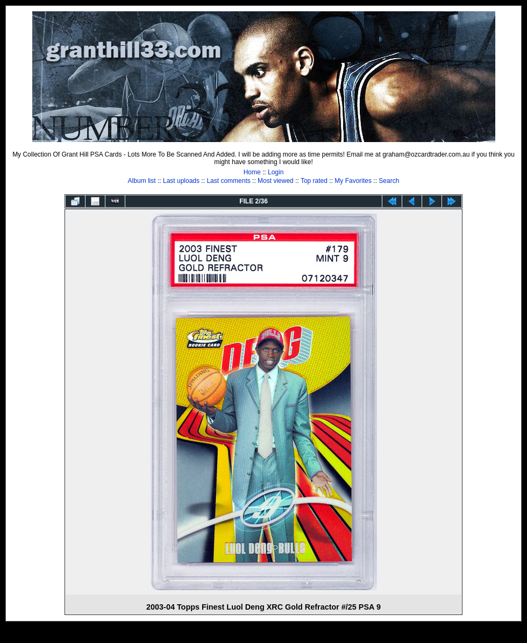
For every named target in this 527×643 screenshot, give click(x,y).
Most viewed (276, 181)
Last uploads (181, 181)
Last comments (228, 181)
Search (389, 181)
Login (275, 172)
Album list (142, 181)
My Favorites (353, 181)
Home (252, 172)
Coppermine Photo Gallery (276, 635)
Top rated (314, 181)
